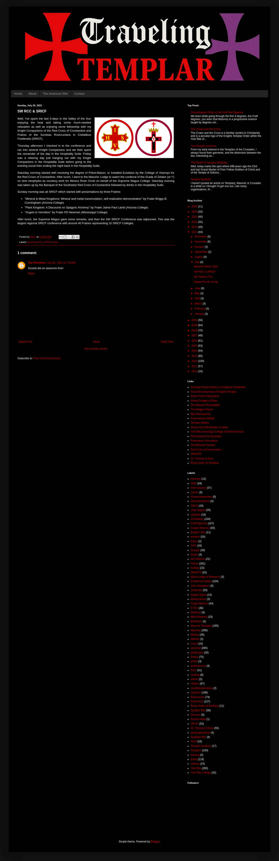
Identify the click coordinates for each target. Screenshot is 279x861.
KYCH (194, 608)
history (194, 563)
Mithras (195, 639)
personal (31, 242)
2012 (195, 361)
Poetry (194, 656)
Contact (79, 93)
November (201, 241)
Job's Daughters (200, 585)
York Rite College (201, 772)
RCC (40, 242)
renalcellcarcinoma (202, 688)
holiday (195, 567)
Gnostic (195, 550)
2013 (195, 355)
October (200, 246)
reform (194, 679)
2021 (195, 232)
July (197, 262)
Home (18, 93)
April (198, 298)
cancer (195, 492)
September (201, 251)
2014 (195, 350)
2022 (195, 227)
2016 (195, 340)
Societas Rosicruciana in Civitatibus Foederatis (218, 387)
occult (194, 643)
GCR (194, 545)
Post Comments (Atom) (47, 358)
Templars (196, 750)
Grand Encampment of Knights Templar (213, 391)
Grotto (194, 554)
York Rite (196, 768)
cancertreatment (200, 501)
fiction (194, 541)
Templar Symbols (201, 179)
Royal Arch (197, 701)
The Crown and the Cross (206, 129)
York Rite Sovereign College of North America (217, 431)
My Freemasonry (200, 414)
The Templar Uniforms (203, 146)
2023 (195, 221)
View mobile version (96, 348)
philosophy (197, 652)
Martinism (196, 621)
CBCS (194, 505)
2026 (195, 206)
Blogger (155, 841)
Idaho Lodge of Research (205, 576)
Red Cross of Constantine (206, 449)
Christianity (197, 519)
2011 (195, 366)
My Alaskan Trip (203, 276)
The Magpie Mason (202, 409)
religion (195, 683)
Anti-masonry (198, 487)
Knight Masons (199, 603)
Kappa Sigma (198, 594)
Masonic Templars (201, 625)
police (194, 661)
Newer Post (25, 341)
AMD (194, 483)
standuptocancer (200, 732)
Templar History (200, 422)
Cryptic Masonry (200, 527)
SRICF (47, 242)
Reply (31, 273)
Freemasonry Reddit (202, 418)
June (198, 288)
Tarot (194, 741)
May (197, 293)
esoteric (195, 536)
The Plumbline (37, 262)
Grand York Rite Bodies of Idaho (209, 427)
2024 (195, 216)
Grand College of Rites (204, 400)
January (200, 313)
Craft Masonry (199, 523)
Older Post (167, 341)
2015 (195, 345)
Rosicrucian (197, 697)
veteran (195, 763)
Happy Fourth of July (206, 281)
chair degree (198, 510)
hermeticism (198, 558)
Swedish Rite (198, 737)
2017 (195, 335)
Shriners (196, 714)
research (196, 692)
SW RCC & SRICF (205, 271)
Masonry (196, 630)
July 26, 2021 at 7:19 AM (61, 262)
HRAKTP (196, 453)
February (200, 308)
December (201, 236)
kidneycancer (198, 599)
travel (55, 242)
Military (195, 634)
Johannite (196, 590)
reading (195, 674)
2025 (195, 211)
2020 (195, 320)
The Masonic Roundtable (205, 405)
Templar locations (201, 746)
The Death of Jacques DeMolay (209, 162)
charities (196, 514)
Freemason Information (204, 440)
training (195, 754)
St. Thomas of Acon (202, 458)
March (199, 303)
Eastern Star (198, 532)
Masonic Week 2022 (206, 266)
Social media (198, 719)
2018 (195, 330)
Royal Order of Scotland (205, 462)
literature (196, 612)
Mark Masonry (199, 616)
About (32, 93)
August (199, 256)
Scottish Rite (198, 710)
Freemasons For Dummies (206, 436)
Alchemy (196, 478)
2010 (195, 371)
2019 (195, 325)
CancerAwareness (201, 496)
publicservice (198, 665)
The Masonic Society (203, 445)
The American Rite (55, 93)
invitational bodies (201, 581)
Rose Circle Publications (205, 396)
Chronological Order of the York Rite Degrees (217, 112)
